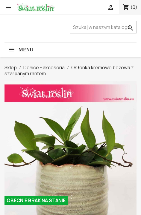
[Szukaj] (103, 27)
